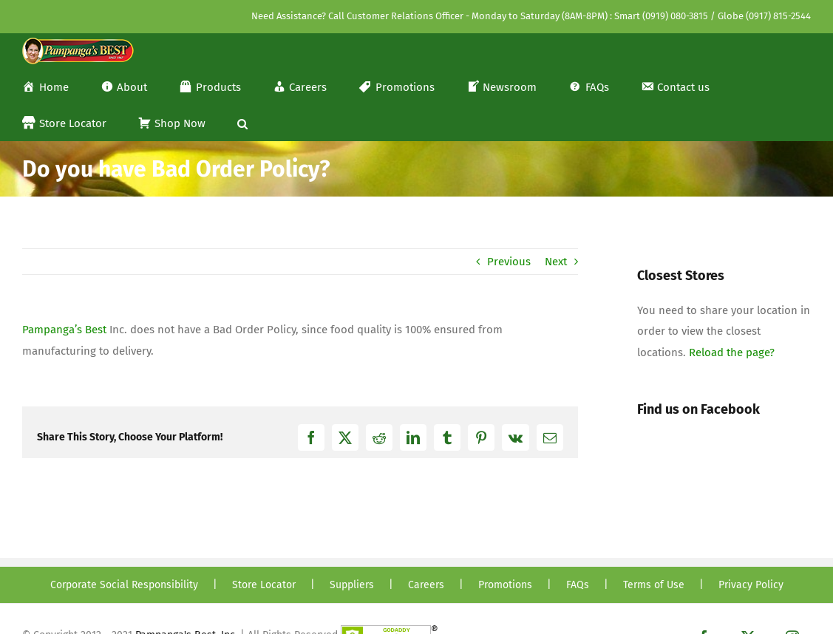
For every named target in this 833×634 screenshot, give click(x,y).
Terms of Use (653, 585)
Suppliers (352, 585)
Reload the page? (732, 352)
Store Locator (264, 585)
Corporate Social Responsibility (124, 585)
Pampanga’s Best (64, 329)
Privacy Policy (750, 585)
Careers (426, 585)
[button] (242, 122)
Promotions (505, 585)
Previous (509, 261)
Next (556, 261)
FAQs (577, 585)
